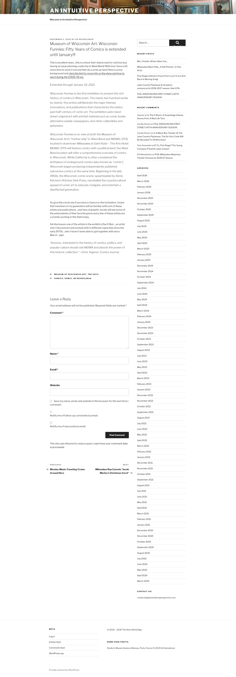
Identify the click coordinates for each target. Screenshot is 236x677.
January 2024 (143, 322)
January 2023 (143, 389)
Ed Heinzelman (84, 39)
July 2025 (141, 226)
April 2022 (142, 440)
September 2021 (145, 479)
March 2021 (143, 513)
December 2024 (145, 265)
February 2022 (144, 451)
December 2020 (145, 530)
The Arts (93, 274)
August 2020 (143, 553)
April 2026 (142, 175)
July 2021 (141, 491)
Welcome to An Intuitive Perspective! (68, 19)
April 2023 (142, 372)
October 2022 (144, 406)
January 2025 (143, 260)
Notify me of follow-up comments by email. (74, 415)
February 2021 (144, 519)
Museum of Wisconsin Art (70, 274)
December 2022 (145, 395)
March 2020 (143, 581)
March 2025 (143, 248)
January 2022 (143, 457)
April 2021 (142, 507)
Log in (52, 636)
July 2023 (141, 355)
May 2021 (142, 502)
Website (55, 385)
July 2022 (141, 423)
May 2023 (142, 367)
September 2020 (145, 547)
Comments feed (57, 647)
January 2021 (143, 524)
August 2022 (143, 417)
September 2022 (145, 412)
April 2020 (142, 575)
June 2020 (142, 564)
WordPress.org (56, 653)
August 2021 (143, 485)
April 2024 (142, 305)
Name (54, 353)
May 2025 (142, 237)
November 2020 (145, 536)
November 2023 (145, 333)
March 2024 (143, 310)
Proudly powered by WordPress (64, 670)
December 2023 (145, 327)
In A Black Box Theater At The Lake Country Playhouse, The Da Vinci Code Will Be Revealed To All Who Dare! (160, 136)
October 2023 (144, 339)
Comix (68, 278)
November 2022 (145, 401)
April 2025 (142, 243)
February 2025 (144, 254)
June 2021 (142, 496)
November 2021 (145, 468)
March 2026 (143, 181)
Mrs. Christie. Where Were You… (152, 61)
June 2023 (142, 361)
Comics (58, 278)
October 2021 (144, 474)
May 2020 (142, 570)
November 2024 (145, 271)
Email (54, 369)
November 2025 (145, 203)
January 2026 (143, 192)
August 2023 (143, 350)
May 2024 (142, 299)
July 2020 (142, 558)
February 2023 (144, 384)
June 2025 (142, 231)
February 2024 (144, 316)
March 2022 (143, 446)
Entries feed (55, 642)
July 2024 (141, 288)
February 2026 (144, 186)
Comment (56, 312)
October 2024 (144, 277)
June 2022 (142, 429)
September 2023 (145, 344)
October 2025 (144, 209)
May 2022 (142, 434)
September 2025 (145, 215)
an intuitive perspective (94, 10)
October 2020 (144, 541)
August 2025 (143, 220)
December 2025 (145, 198)
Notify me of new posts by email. (68, 426)
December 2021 (145, 462)
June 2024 (142, 294)
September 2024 (145, 282)
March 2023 (143, 378)
